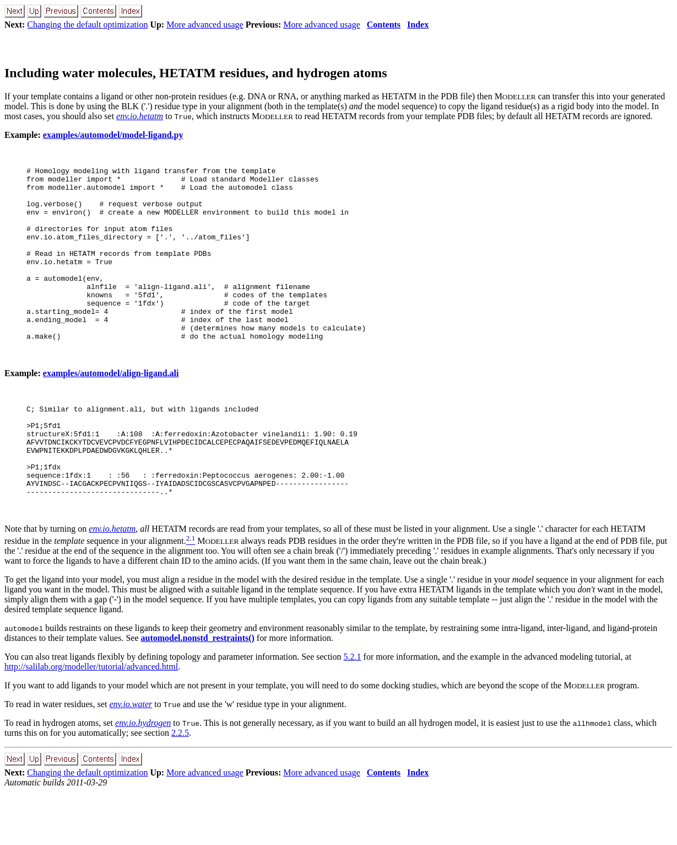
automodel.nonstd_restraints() (197, 691)
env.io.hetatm (139, 116)
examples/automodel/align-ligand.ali (111, 408)
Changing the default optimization (87, 24)
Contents (383, 24)
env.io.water (130, 757)
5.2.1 (352, 709)
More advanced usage (204, 24)
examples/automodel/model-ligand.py (113, 135)
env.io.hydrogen (143, 775)
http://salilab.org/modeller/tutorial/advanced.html (91, 719)
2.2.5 (180, 785)
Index (418, 24)
